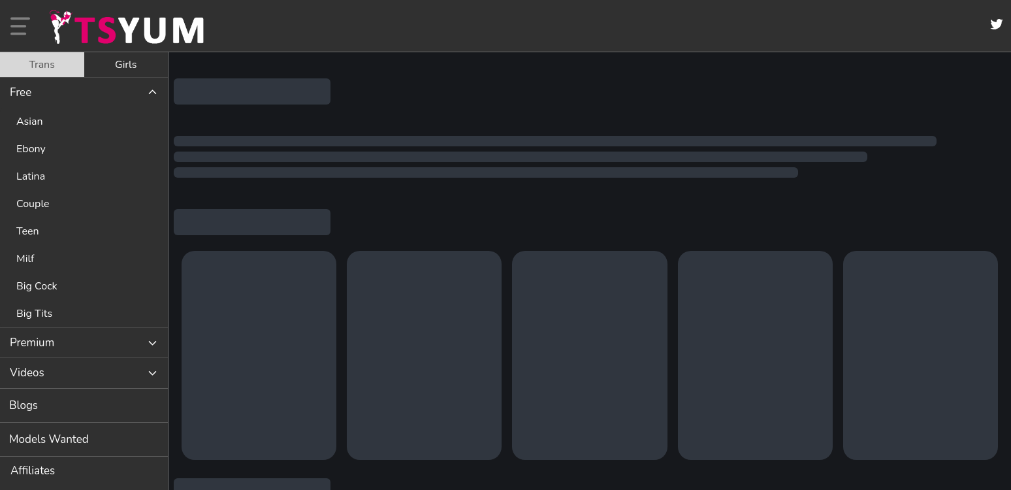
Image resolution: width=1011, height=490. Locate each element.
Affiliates (32, 470)
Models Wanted (49, 439)
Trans (42, 64)
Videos (27, 372)
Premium (32, 342)
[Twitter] (996, 24)
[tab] (42, 64)
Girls (125, 64)
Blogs (23, 405)
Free (20, 92)
